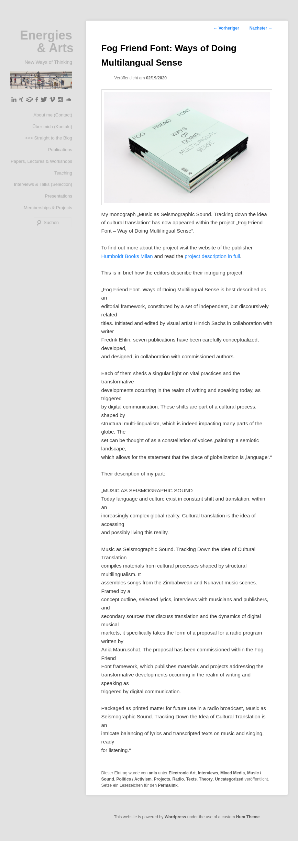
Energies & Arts (47, 41)
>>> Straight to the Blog (48, 138)
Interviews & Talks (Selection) (43, 184)
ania (153, 773)
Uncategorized (229, 779)
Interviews (208, 773)
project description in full (212, 256)
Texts (191, 779)
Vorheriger (226, 28)
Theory (206, 779)
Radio (178, 779)
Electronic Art (182, 773)
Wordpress (175, 817)
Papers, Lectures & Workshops (41, 161)
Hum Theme (248, 817)
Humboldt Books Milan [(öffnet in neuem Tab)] (127, 256)
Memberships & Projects (48, 207)
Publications (60, 149)
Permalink (167, 785)
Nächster (261, 28)
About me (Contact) (52, 114)
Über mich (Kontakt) (52, 126)
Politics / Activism (134, 779)
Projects (162, 779)
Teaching (63, 173)
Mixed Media (232, 773)
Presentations (59, 196)
